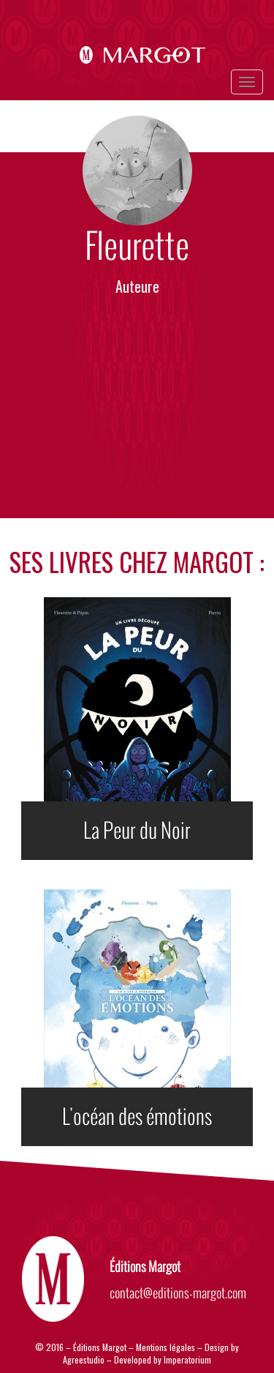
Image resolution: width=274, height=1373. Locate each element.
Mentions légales (165, 1347)
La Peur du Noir (137, 830)
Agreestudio (85, 1359)
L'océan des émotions (137, 1116)
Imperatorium (187, 1359)
